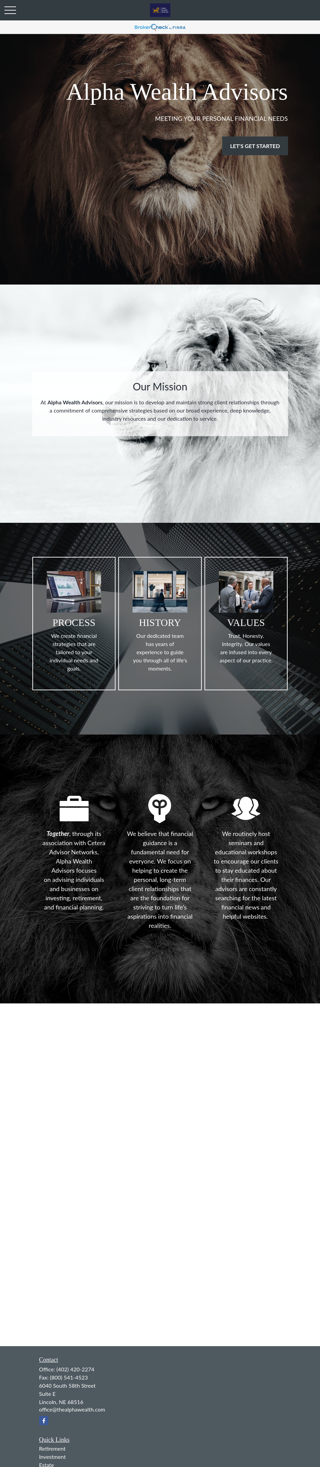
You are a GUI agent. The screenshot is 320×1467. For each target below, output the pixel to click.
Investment (52, 1456)
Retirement (52, 1448)
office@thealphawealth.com (72, 1409)
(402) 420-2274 (75, 1369)
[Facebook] (43, 1420)
